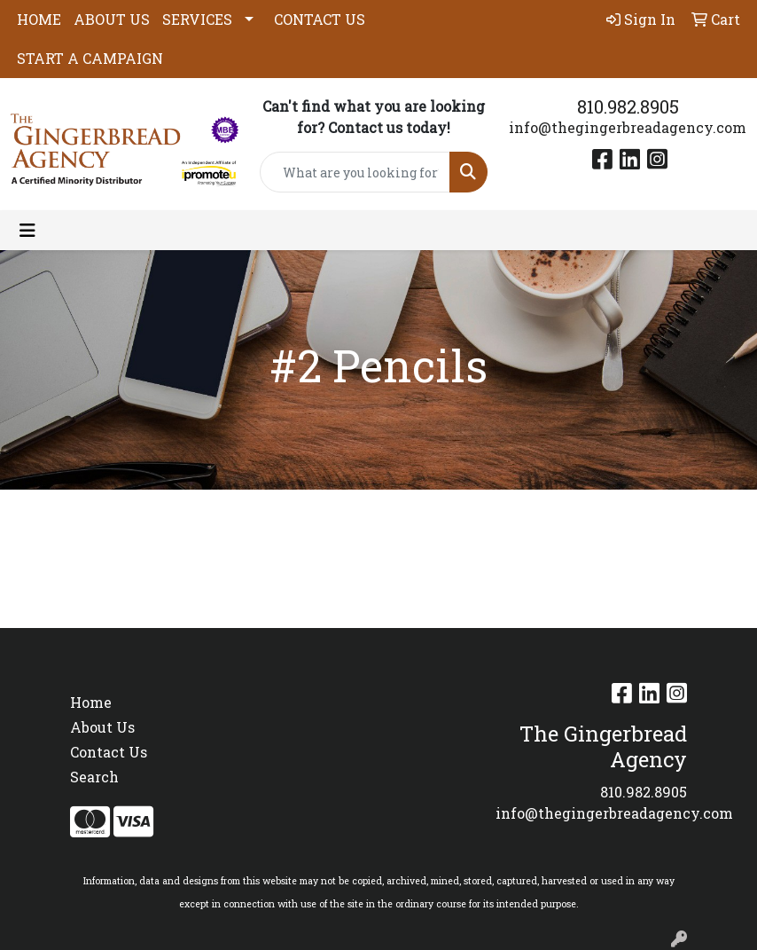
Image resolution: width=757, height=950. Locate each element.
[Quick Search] (355, 172)
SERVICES (197, 19)
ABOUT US (112, 19)
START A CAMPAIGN (90, 58)
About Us (102, 727)
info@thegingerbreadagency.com (627, 127)
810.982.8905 (628, 106)
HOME (39, 19)
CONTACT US (319, 19)
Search (94, 776)
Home (91, 702)
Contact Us (108, 751)
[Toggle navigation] (27, 230)
